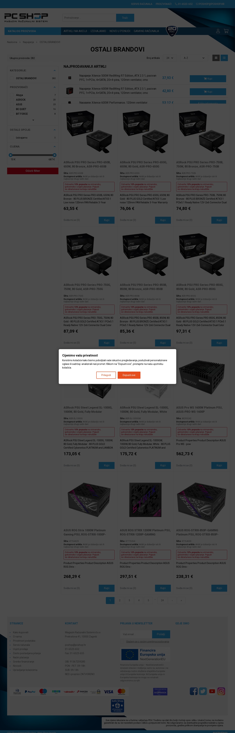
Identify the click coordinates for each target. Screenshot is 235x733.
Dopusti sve (129, 375)
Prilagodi (106, 375)
